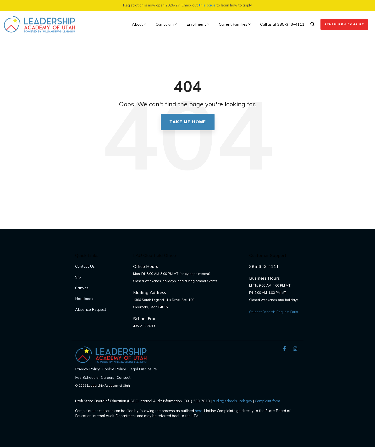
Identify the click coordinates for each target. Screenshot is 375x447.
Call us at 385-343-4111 (282, 24)
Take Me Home (187, 121)
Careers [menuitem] (107, 377)
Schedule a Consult (344, 24)
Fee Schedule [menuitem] (87, 377)
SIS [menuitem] (78, 277)
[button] (285, 348)
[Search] (312, 24)
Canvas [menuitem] (81, 287)
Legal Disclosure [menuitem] (142, 369)
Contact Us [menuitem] (85, 266)
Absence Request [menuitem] (90, 309)
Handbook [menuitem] (84, 298)
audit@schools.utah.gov (232, 401)
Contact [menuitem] (124, 377)
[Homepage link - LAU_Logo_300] (111, 360)
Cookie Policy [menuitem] (114, 369)
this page (207, 5)
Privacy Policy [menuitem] (87, 369)
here (198, 410)
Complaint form (267, 401)
